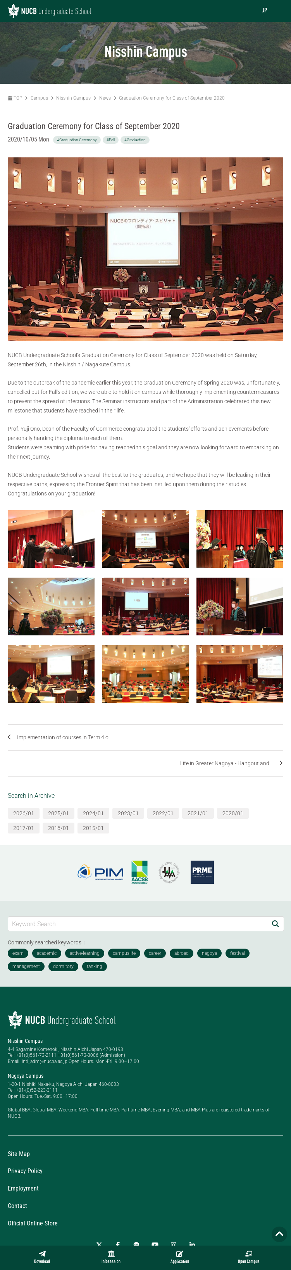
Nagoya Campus (25, 1076)
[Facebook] (117, 1244)
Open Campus (249, 1257)
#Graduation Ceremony (77, 140)
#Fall (111, 140)
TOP (15, 98)
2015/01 (93, 828)
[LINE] (136, 1244)
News (105, 98)
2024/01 (93, 813)
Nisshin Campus (73, 98)
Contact (17, 1206)
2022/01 (163, 813)
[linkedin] (192, 1244)
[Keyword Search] (137, 923)
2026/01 (23, 813)
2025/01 (58, 813)
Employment (23, 1188)
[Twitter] (99, 1244)
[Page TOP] (279, 1234)
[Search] (275, 923)
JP (264, 11)
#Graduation (135, 140)
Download (42, 1257)
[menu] (277, 11)
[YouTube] (155, 1244)
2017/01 (23, 828)
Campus (39, 98)
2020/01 (232, 813)
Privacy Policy (25, 1171)
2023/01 (128, 813)
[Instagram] (173, 1244)
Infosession (111, 1257)
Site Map (19, 1154)
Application (179, 1257)
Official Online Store (33, 1223)
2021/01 (198, 813)
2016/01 (58, 828)
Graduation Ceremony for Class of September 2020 (172, 98)
